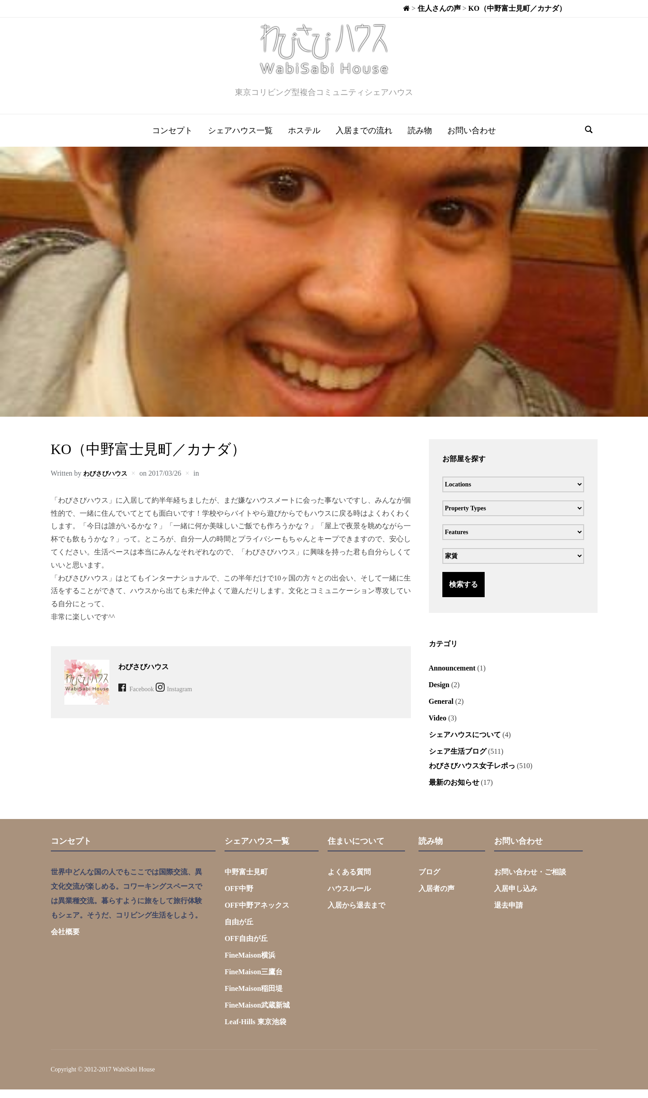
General (441, 710)
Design (439, 693)
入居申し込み (515, 897)
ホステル (304, 139)
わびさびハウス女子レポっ (472, 774)
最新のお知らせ (454, 791)
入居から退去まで (356, 914)
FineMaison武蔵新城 (257, 1013)
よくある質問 (349, 880)
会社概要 (65, 940)
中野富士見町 (246, 880)
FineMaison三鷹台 (254, 980)
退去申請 (508, 914)
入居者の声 (436, 897)
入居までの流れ (364, 139)
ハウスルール (349, 897)
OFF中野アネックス (257, 914)
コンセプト (172, 139)
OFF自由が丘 (246, 947)
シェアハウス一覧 (240, 139)
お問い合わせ (471, 139)
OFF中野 (239, 897)
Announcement (452, 676)
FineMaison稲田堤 (254, 997)
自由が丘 (239, 930)
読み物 (420, 139)
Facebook (144, 697)
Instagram (191, 697)
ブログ (429, 880)
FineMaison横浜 (250, 964)
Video (437, 726)
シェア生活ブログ (457, 760)
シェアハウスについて (465, 743)
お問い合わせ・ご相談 (530, 880)
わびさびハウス (108, 482)
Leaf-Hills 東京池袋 (255, 1030)
